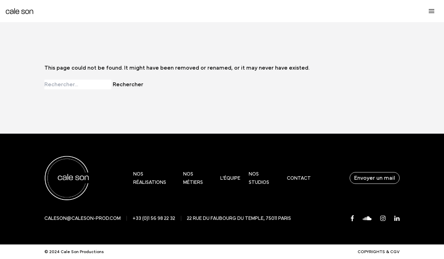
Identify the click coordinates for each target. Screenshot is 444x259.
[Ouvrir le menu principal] (431, 11)
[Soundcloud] (367, 218)
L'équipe (230, 178)
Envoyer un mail (374, 178)
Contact (299, 178)
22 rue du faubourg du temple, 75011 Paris (239, 218)
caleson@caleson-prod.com (82, 218)
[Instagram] (383, 218)
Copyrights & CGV (379, 252)
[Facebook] (352, 218)
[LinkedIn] (397, 218)
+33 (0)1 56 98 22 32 (154, 218)
